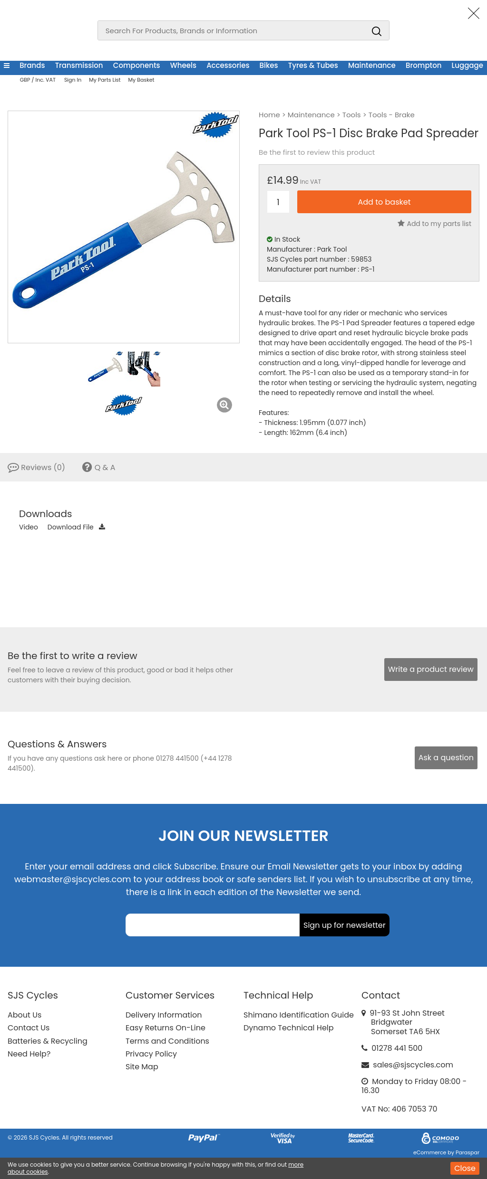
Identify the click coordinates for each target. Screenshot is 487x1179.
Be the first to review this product (317, 152)
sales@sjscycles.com (413, 1064)
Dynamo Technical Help (289, 1027)
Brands (32, 65)
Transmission (79, 65)
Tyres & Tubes (313, 65)
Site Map (142, 1066)
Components (136, 65)
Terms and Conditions (167, 1041)
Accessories (227, 65)
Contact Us (28, 1027)
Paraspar (467, 1152)
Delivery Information (164, 1014)
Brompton (423, 65)
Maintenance (372, 65)
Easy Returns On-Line (165, 1027)
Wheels (183, 65)
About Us (24, 1014)
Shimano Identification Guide (299, 1014)
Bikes (269, 65)
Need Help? (29, 1053)
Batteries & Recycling (48, 1041)
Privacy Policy (151, 1053)
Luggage (467, 65)
